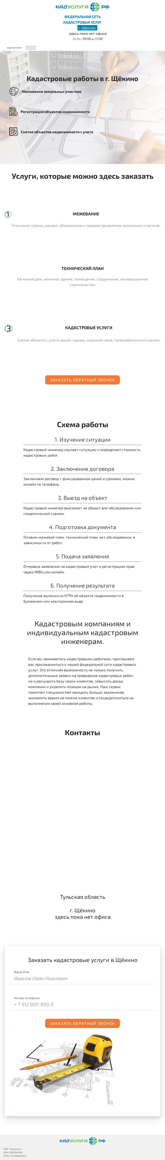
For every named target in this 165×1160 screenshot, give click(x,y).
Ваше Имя (21, 972)
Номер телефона (27, 998)
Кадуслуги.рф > (14, 48)
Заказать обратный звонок (82, 379)
